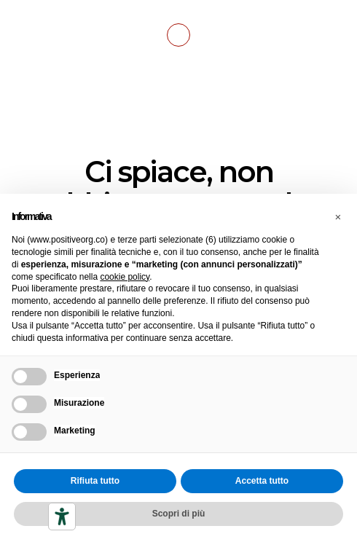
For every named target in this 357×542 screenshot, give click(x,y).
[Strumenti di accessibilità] (62, 516)
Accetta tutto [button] (262, 481)
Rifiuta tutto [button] (95, 481)
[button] (338, 217)
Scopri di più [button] (178, 513)
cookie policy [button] (124, 277)
